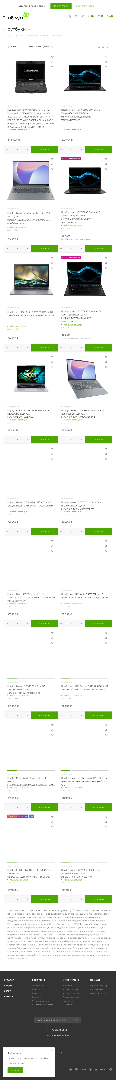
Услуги (8, 991)
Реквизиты (68, 1001)
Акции (8, 985)
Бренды (8, 996)
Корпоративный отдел (42, 1005)
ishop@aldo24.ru (60, 1035)
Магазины (67, 985)
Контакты (36, 997)
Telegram (61, 1053)
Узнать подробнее (16, 1063)
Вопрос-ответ (96, 989)
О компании (38, 985)
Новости (36, 989)
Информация (71, 980)
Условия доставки (71, 993)
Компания (38, 980)
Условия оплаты (70, 989)
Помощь (95, 980)
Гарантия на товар (71, 997)
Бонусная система (98, 993)
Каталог (9, 980)
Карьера (36, 993)
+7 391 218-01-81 (58, 1030)
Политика (67, 1005)
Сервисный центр (40, 1001)
